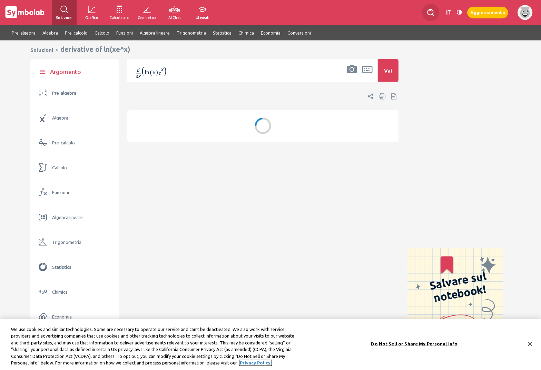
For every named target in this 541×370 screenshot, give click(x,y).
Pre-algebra (64, 93)
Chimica (60, 292)
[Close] (530, 344)
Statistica (61, 267)
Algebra (60, 118)
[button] (352, 75)
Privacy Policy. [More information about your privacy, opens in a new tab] (255, 362)
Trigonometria (66, 242)
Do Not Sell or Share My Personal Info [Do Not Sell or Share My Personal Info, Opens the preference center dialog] (414, 343)
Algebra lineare (67, 217)
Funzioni (60, 192)
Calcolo (59, 167)
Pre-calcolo (63, 142)
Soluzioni (41, 50)
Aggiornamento (487, 12)
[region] (270, 344)
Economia (62, 317)
